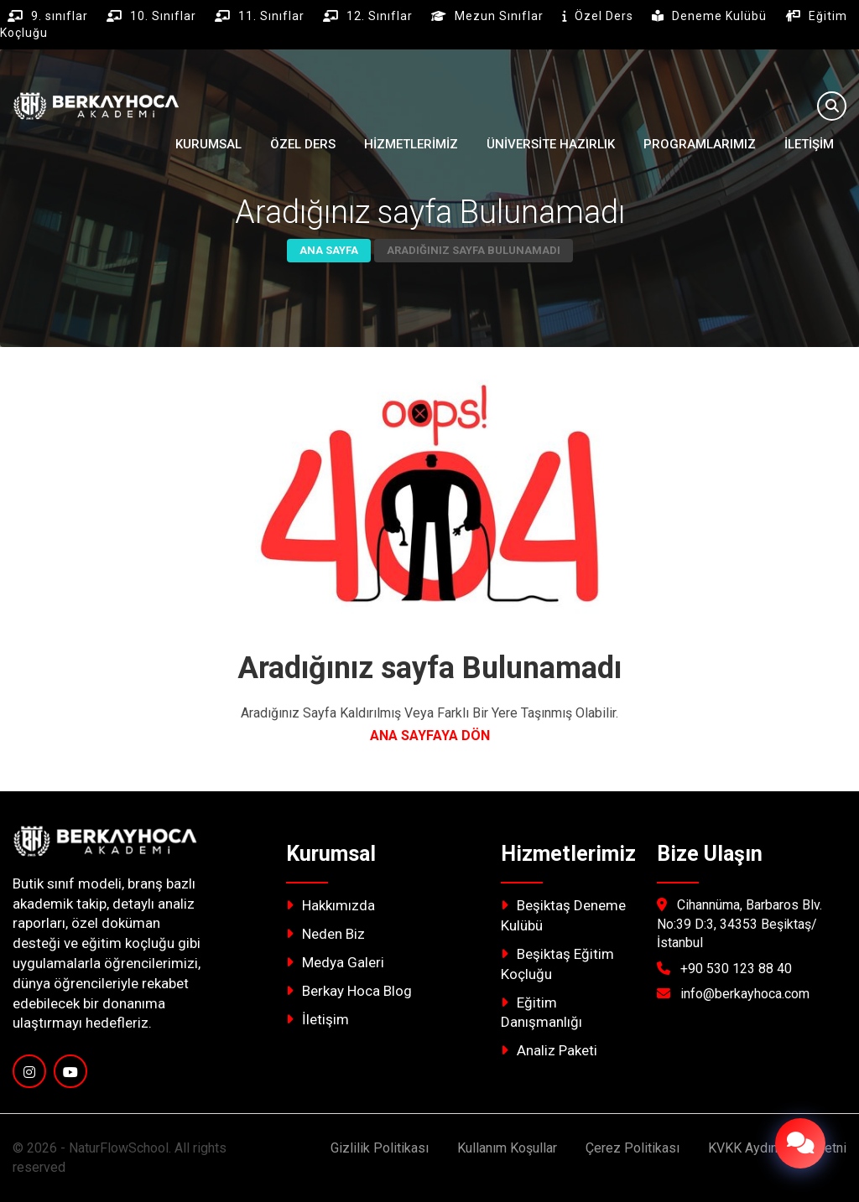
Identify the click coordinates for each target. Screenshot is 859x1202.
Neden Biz (325, 933)
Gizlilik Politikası (380, 1148)
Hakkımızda (330, 905)
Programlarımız (699, 144)
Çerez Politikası (632, 1148)
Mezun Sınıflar (501, 16)
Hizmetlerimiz (411, 144)
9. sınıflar (61, 16)
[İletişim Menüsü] (800, 1143)
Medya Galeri (335, 962)
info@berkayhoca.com (745, 994)
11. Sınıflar (273, 16)
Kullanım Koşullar (507, 1148)
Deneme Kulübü (721, 16)
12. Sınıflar (381, 16)
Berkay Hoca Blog (349, 990)
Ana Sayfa (328, 250)
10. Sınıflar (165, 16)
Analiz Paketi (549, 1050)
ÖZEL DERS (303, 144)
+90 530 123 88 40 (736, 969)
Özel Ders (606, 16)
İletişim (809, 144)
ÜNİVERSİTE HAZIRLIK (551, 144)
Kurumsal (208, 144)
